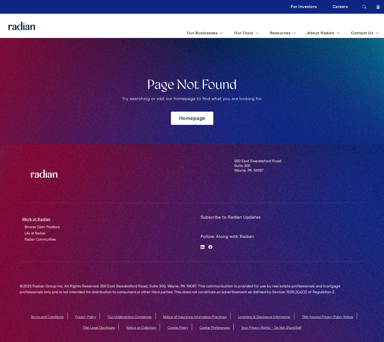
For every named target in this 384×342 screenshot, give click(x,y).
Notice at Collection (141, 328)
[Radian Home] (31, 26)
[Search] (364, 7)
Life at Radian (35, 233)
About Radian (323, 33)
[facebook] (210, 247)
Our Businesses (205, 33)
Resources (283, 33)
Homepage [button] (192, 118)
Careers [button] (340, 6)
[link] (44, 174)
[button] (378, 7)
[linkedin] (202, 247)
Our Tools (246, 33)
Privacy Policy (85, 317)
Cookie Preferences (215, 328)
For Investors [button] (304, 6)
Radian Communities (40, 239)
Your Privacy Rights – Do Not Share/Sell (271, 328)
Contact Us (365, 33)
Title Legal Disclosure (99, 328)
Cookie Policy (178, 328)
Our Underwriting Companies (130, 317)
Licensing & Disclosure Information (264, 317)
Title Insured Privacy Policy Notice (327, 317)
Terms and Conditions (47, 317)
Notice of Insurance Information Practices (195, 317)
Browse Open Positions (42, 227)
